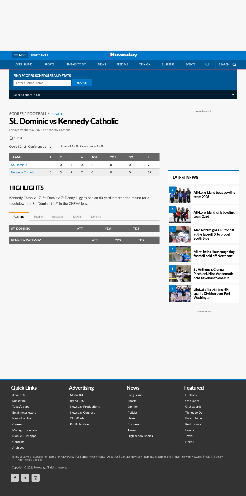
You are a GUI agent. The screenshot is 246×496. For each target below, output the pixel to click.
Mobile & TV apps (24, 435)
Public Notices (80, 424)
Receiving (56, 212)
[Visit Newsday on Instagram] (36, 478)
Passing (36, 212)
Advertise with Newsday (188, 456)
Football (35, 110)
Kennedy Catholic (21, 168)
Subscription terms (44, 456)
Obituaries (192, 400)
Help (207, 456)
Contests (18, 441)
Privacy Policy (66, 456)
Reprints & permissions (157, 456)
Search (80, 82)
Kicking (75, 212)
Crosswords (193, 406)
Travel (189, 435)
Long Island (23, 64)
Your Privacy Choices (29, 459)
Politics (133, 412)
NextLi (189, 441)
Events (190, 64)
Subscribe (19, 400)
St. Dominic (17, 161)
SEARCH (228, 64)
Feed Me (122, 64)
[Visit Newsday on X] (25, 478)
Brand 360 (77, 400)
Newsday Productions (85, 406)
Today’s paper (21, 406)
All (207, 64)
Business (168, 64)
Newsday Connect (82, 412)
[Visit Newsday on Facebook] (15, 478)
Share (14, 134)
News (102, 64)
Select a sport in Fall (25, 94)
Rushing (17, 212)
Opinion (144, 64)
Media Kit (76, 395)
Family (189, 430)
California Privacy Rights (90, 456)
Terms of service (21, 456)
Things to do (76, 64)
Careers (17, 424)
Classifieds (77, 418)
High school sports (140, 435)
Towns (132, 430)
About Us (18, 395)
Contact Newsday (131, 456)
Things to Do (194, 412)
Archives (18, 447)
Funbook (191, 395)
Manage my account (26, 430)
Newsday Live (21, 418)
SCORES (15, 110)
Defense (94, 212)
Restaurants (193, 424)
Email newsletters (24, 412)
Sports (49, 64)
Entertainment (195, 418)
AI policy (218, 456)
